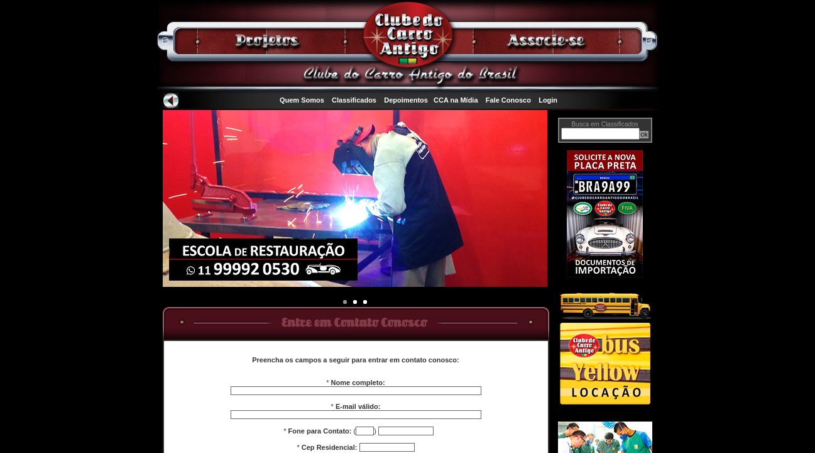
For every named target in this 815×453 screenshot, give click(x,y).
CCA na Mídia (456, 100)
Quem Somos (302, 100)
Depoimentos (406, 100)
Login (548, 100)
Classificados (354, 100)
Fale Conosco (508, 100)
